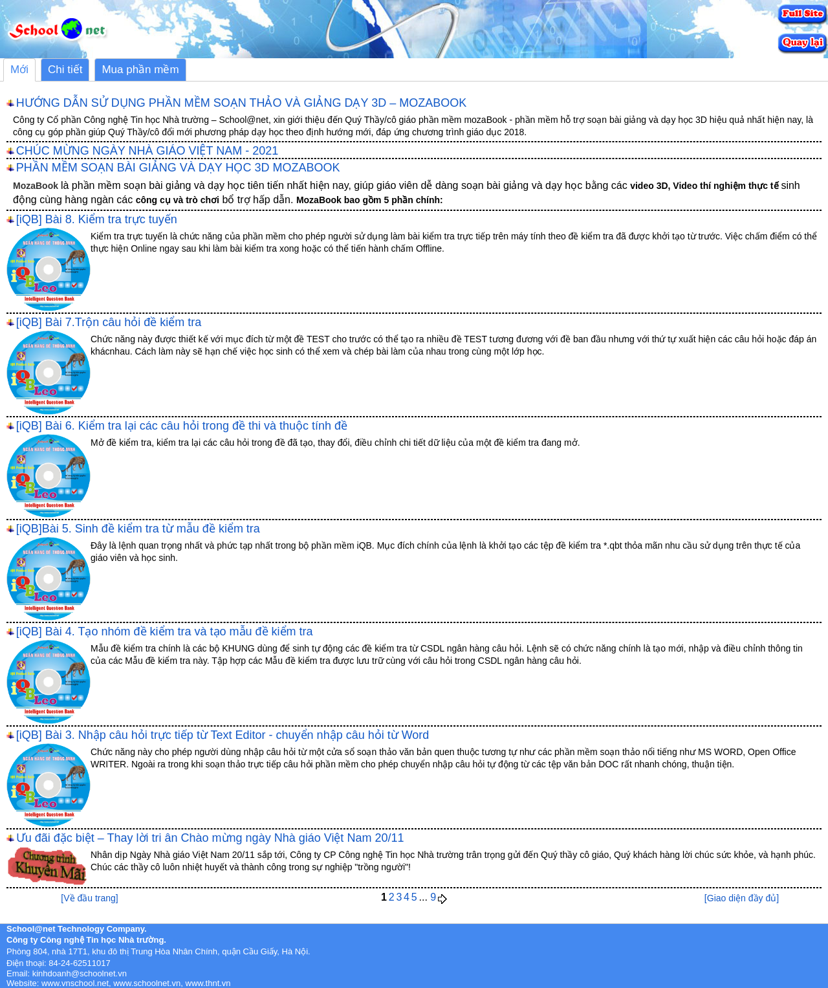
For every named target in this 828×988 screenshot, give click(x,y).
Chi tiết (65, 69)
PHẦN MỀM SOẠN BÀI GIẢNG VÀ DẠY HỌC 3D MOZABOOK (178, 167)
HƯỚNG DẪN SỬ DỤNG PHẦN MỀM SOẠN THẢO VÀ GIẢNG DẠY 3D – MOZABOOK (241, 102)
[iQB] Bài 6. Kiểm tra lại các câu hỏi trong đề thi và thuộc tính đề (181, 425)
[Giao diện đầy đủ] (741, 898)
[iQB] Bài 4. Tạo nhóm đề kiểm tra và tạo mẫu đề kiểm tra (164, 631)
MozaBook (35, 186)
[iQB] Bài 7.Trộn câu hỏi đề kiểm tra (108, 322)
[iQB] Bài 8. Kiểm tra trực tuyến (96, 219)
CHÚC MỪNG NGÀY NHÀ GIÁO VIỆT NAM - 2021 (147, 150)
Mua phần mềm (140, 69)
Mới (19, 69)
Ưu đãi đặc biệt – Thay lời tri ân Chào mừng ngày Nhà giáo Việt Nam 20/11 (210, 837)
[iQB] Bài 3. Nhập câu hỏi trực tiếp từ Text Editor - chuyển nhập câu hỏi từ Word (223, 735)
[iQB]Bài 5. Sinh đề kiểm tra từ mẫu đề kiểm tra (138, 528)
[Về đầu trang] (89, 898)
